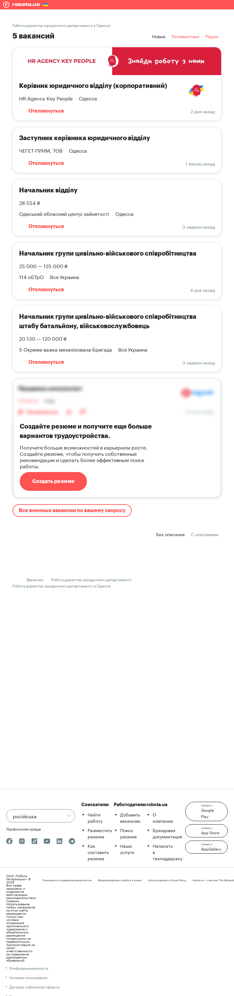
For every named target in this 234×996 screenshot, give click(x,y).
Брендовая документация (167, 833)
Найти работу (95, 817)
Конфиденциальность (28, 968)
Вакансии (35, 579)
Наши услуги (127, 848)
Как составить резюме (98, 851)
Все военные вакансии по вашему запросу (72, 510)
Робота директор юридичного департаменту (91, 579)
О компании (163, 817)
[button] (206, 811)
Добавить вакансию (130, 817)
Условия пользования (28, 977)
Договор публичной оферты (34, 986)
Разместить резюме (100, 833)
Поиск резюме (128, 833)
